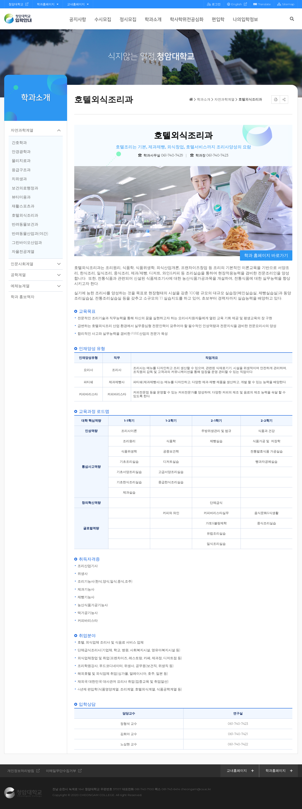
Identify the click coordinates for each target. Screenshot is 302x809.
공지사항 (77, 19)
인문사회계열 (22, 264)
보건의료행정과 (25, 188)
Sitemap (285, 4)
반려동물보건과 (25, 224)
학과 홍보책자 (22, 297)
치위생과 (19, 179)
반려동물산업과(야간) (30, 233)
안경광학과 (21, 151)
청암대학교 (16, 4)
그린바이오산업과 (27, 242)
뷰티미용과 (21, 197)
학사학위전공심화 (186, 19)
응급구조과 (21, 170)
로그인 (214, 4)
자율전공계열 (23, 251)
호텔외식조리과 (25, 215)
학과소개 (153, 19)
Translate (262, 4)
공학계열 (18, 275)
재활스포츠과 (23, 206)
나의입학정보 (245, 19)
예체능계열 (20, 286)
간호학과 (19, 142)
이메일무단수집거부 (61, 771)
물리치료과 (21, 160)
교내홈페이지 (78, 4)
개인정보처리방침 (20, 771)
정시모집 (128, 19)
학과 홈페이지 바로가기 (266, 255)
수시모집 (102, 19)
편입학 (218, 19)
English (234, 4)
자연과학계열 (22, 130)
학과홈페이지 (48, 4)
